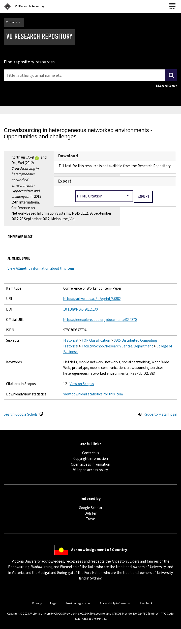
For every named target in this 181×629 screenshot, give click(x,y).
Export (64, 181)
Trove (90, 519)
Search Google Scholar (21, 414)
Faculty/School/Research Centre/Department (117, 346)
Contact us (90, 453)
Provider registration (79, 603)
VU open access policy (90, 470)
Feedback (146, 603)
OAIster (90, 513)
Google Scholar (90, 508)
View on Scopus (82, 384)
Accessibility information (116, 603)
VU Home (11, 22)
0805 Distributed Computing (135, 340)
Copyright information (90, 458)
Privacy (37, 603)
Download (68, 156)
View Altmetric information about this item (41, 268)
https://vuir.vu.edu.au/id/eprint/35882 (91, 298)
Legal (53, 603)
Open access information (90, 464)
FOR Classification (96, 340)
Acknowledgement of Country (99, 549)
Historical (70, 340)
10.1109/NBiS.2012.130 (80, 309)
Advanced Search (166, 86)
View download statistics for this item (93, 394)
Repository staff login (160, 414)
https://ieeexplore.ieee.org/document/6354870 (100, 319)
